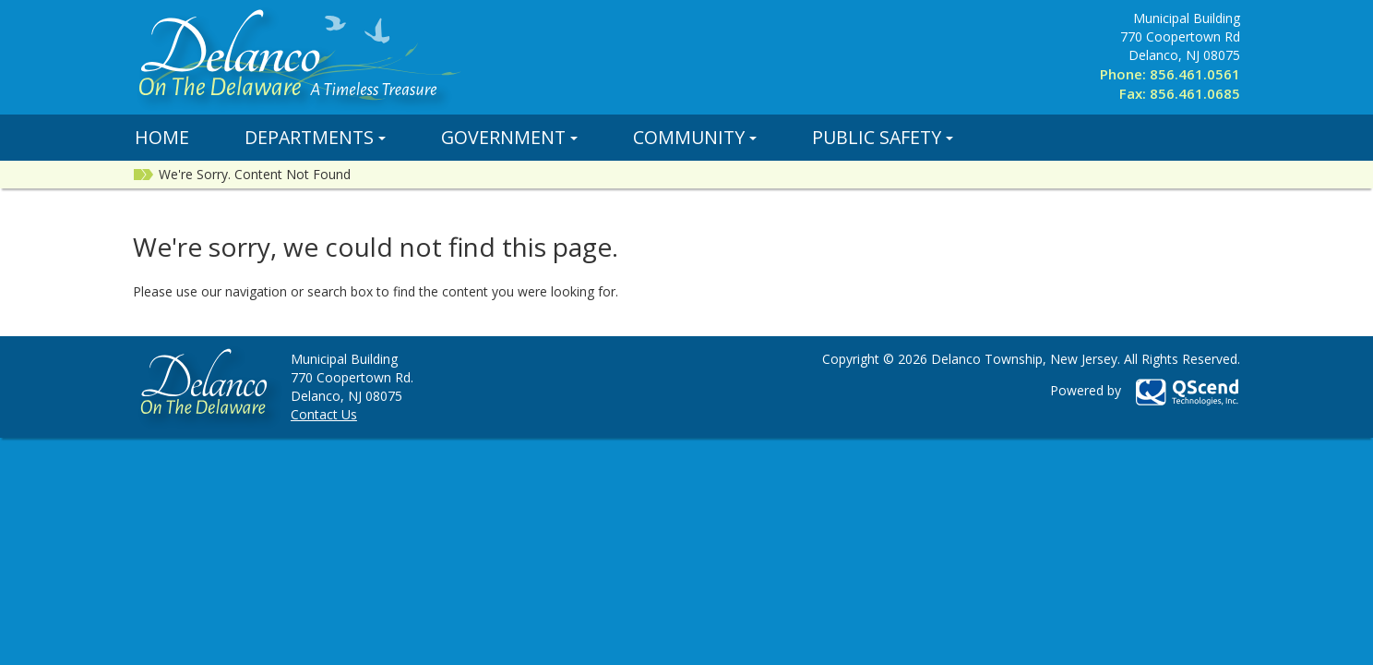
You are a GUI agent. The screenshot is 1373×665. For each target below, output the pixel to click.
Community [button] (695, 137)
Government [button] (509, 137)
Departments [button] (315, 137)
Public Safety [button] (882, 137)
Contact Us (324, 414)
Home (162, 137)
